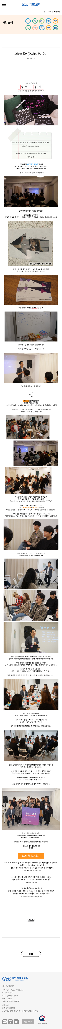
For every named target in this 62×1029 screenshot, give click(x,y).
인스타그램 (10, 1021)
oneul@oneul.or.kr (10, 995)
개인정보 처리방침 (8, 1008)
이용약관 (5, 1005)
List (31, 953)
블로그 (4, 1021)
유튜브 (16, 1021)
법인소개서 (28, 1021)
